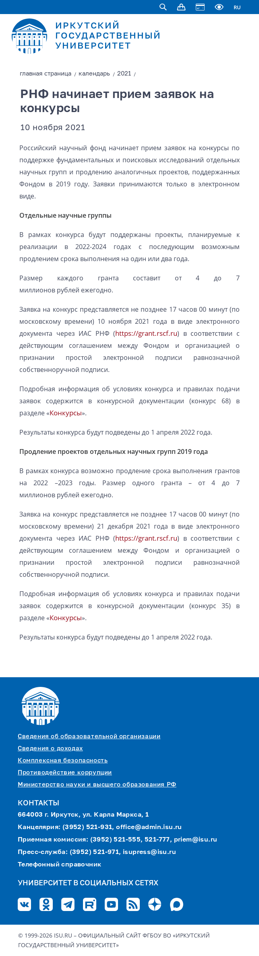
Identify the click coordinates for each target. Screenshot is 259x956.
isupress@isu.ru (149, 852)
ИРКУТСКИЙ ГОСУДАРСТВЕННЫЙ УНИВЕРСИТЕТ (108, 36)
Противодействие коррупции (65, 773)
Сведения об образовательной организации (89, 736)
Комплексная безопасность (63, 761)
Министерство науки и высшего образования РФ (97, 785)
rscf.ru (167, 333)
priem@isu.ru (196, 840)
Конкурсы (66, 412)
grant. (147, 333)
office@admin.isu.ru (149, 827)
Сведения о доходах (50, 749)
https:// (126, 333)
